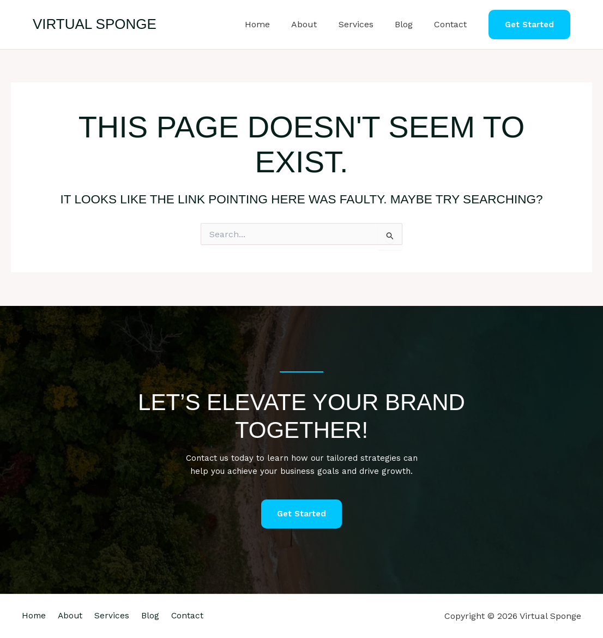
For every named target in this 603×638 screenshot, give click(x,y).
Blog (410, 24)
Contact (452, 24)
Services (365, 24)
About (318, 24)
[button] (529, 25)
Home (275, 24)
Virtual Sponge (94, 24)
